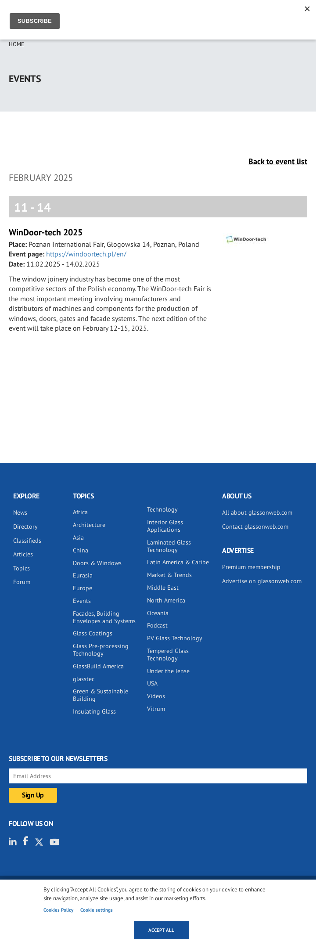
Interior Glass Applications (165, 526)
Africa (80, 512)
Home (16, 44)
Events (82, 601)
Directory (25, 526)
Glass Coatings (92, 633)
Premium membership (251, 567)
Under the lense (168, 671)
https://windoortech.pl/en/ (86, 253)
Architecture (89, 525)
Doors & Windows (97, 563)
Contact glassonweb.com (255, 526)
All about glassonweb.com (257, 512)
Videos (156, 696)
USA (152, 683)
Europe (82, 588)
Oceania (158, 613)
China (80, 550)
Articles (23, 554)
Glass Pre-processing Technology (101, 649)
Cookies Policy (58, 910)
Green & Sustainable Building (100, 695)
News (20, 512)
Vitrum (156, 709)
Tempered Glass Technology (168, 654)
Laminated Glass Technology (169, 546)
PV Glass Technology (174, 638)
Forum (21, 582)
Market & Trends (169, 575)
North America (166, 600)
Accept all (161, 930)
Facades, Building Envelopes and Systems (104, 617)
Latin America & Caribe (178, 562)
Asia (78, 537)
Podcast (157, 625)
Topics (21, 568)
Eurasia (83, 575)
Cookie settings (96, 910)
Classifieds (27, 541)
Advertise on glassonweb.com (262, 581)
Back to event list (277, 161)
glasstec (83, 679)
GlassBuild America (98, 666)
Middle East (163, 588)
